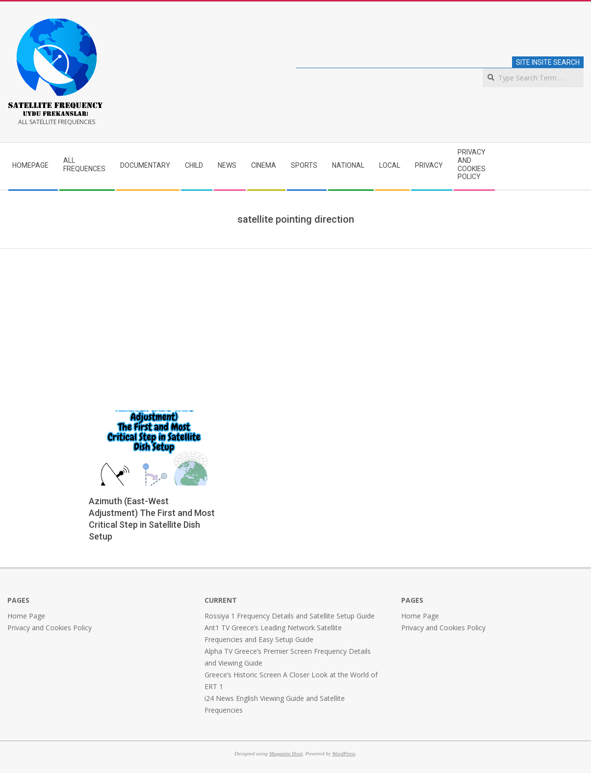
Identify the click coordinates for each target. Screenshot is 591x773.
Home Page (26, 615)
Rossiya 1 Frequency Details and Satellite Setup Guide (290, 615)
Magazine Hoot (286, 753)
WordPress (343, 753)
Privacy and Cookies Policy (49, 627)
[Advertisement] (296, 322)
